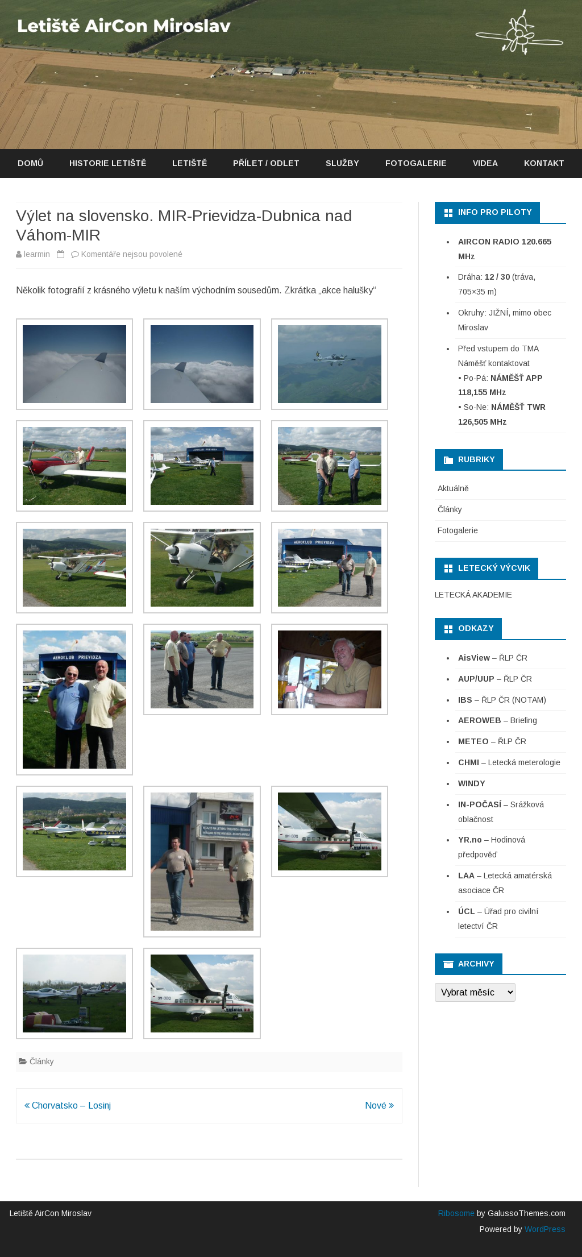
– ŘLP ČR (492, 657)
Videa (485, 163)
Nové (379, 1105)
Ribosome (456, 1213)
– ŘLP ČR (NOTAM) (502, 699)
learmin (37, 254)
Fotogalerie (416, 163)
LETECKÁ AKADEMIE (473, 594)
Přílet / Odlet (266, 163)
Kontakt (544, 163)
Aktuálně (453, 488)
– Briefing (497, 720)
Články (42, 1061)
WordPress (544, 1229)
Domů (30, 163)
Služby (342, 163)
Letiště (189, 163)
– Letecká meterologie (509, 762)
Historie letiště (107, 163)
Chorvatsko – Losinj (67, 1105)
